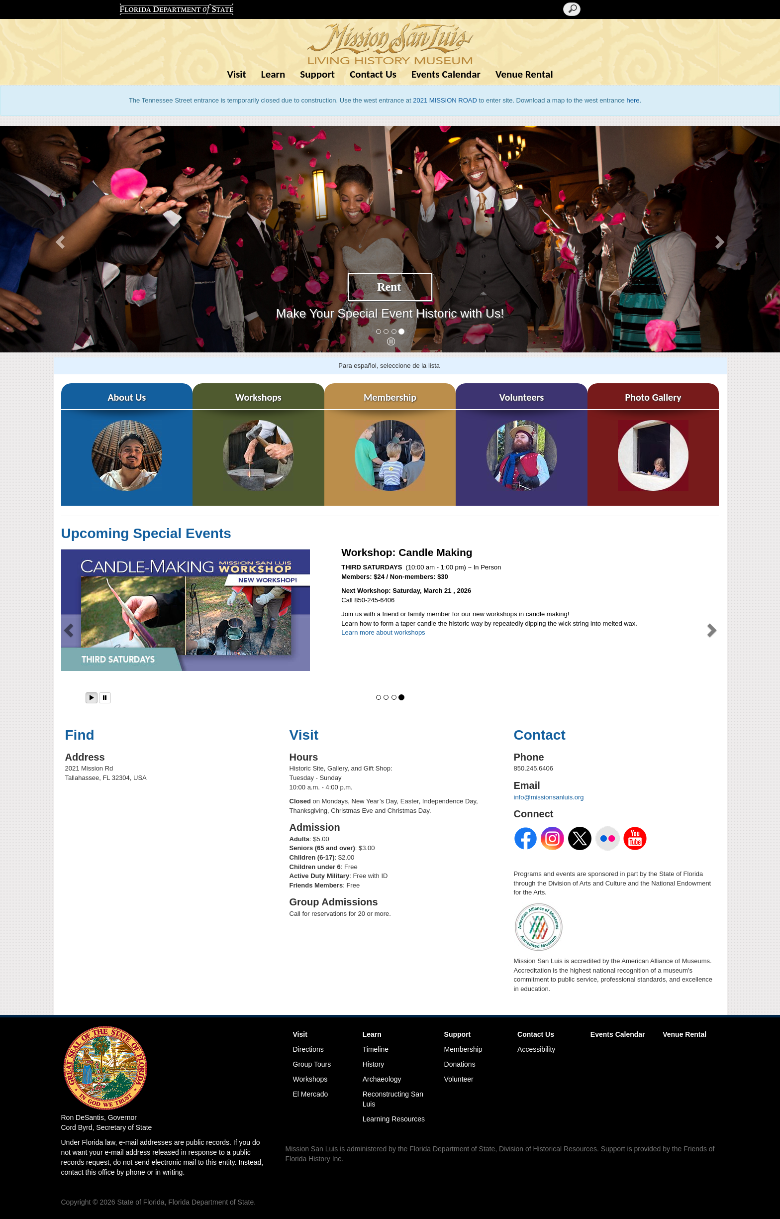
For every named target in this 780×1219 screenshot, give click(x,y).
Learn (273, 74)
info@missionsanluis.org (549, 797)
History (374, 1064)
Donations (460, 1064)
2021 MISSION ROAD (445, 100)
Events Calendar (446, 74)
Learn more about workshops (383, 632)
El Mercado (310, 1094)
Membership (463, 1049)
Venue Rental (524, 74)
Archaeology (382, 1079)
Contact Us (373, 74)
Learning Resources (394, 1119)
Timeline (376, 1049)
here (632, 100)
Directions (308, 1049)
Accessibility (536, 1049)
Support (317, 74)
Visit (236, 74)
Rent (389, 286)
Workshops (310, 1079)
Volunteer (459, 1079)
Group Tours (312, 1064)
